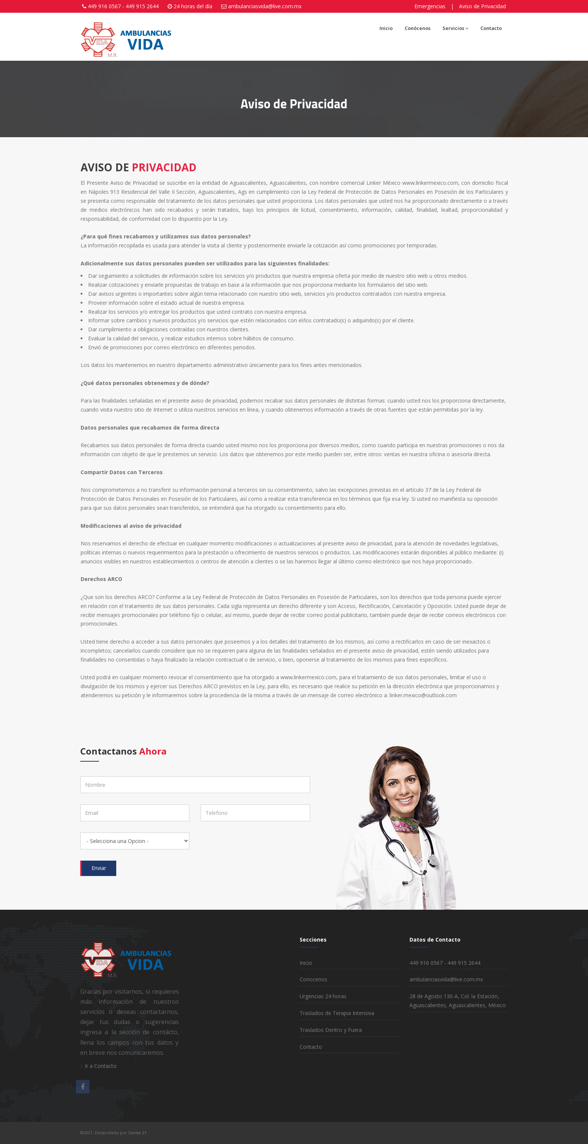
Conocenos (313, 979)
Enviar (99, 867)
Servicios (455, 28)
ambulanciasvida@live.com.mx (265, 6)
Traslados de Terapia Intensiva (337, 1013)
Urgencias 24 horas (323, 996)
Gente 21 (137, 1132)
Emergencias (430, 6)
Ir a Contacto (98, 1065)
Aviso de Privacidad (482, 6)
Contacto (491, 28)
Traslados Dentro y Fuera (331, 1029)
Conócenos (417, 28)
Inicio (386, 28)
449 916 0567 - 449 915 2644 (123, 6)
